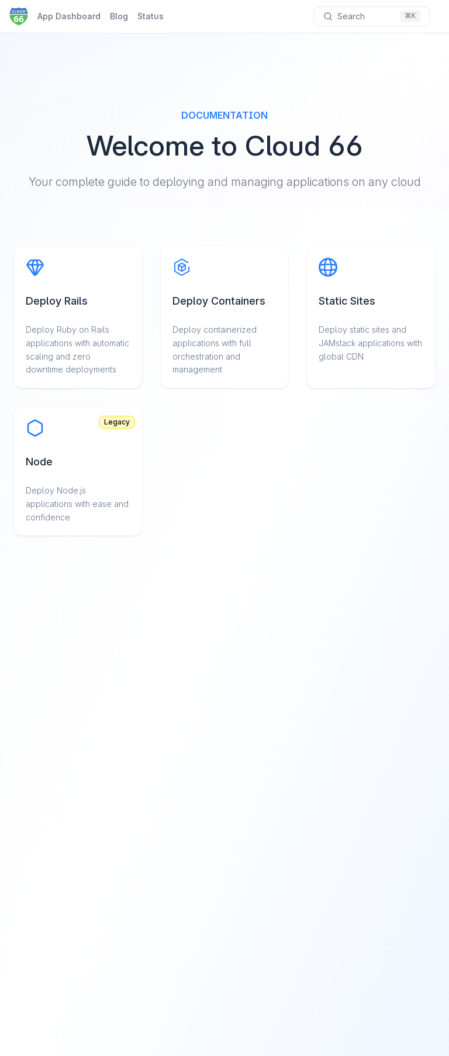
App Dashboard (69, 16)
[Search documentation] (371, 16)
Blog (119, 16)
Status (150, 16)
